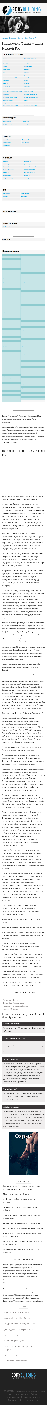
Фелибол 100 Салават (11, 1009)
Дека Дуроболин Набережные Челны (20, 1329)
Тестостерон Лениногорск (15, 1361)
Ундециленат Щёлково (11, 1000)
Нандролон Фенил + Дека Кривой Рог (23, 38)
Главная (5, 38)
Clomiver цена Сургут (14, 1340)
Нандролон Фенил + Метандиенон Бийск (19, 1324)
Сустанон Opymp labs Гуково (19, 1312)
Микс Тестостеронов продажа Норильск (18, 1348)
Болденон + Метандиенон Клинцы (15, 1006)
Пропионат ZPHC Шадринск (12, 1355)
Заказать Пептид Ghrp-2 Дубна (17, 1318)
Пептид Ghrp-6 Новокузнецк (13, 1003)
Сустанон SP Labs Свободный (12, 1335)
